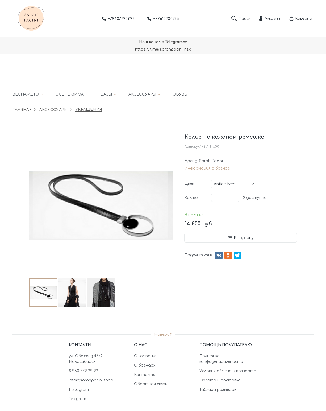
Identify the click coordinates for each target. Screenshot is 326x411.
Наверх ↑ (163, 334)
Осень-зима (69, 94)
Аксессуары (142, 94)
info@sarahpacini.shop (91, 380)
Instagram (79, 390)
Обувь (180, 94)
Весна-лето (25, 94)
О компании (146, 356)
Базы (106, 94)
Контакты (145, 375)
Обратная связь (150, 384)
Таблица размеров (217, 390)
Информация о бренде (207, 168)
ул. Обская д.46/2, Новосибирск (86, 359)
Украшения (88, 110)
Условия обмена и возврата (227, 371)
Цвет (190, 184)
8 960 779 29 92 (83, 371)
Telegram (77, 399)
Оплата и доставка (220, 380)
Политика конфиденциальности (221, 359)
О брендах (145, 365)
